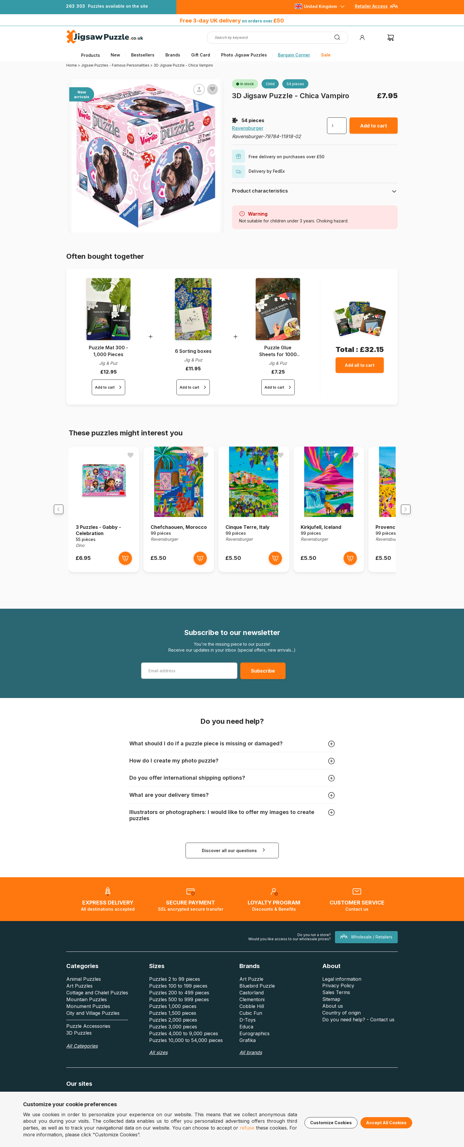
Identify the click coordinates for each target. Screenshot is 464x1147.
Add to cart (373, 126)
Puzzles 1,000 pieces (172, 1017)
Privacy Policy (338, 996)
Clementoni (252, 1010)
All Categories (82, 1056)
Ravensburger (247, 128)
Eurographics (254, 1044)
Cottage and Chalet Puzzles (97, 1003)
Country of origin (341, 1023)
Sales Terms (336, 1003)
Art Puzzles (79, 996)
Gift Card (200, 54)
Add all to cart (359, 365)
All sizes (158, 1063)
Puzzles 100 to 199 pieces (178, 996)
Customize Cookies (331, 1122)
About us (332, 1016)
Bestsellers (142, 54)
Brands (172, 54)
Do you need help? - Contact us (358, 1030)
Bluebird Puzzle (257, 996)
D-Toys (247, 1030)
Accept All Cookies (386, 1122)
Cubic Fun (250, 1023)
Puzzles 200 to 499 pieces (179, 1003)
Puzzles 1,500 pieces (172, 1023)
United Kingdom (320, 6)
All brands (250, 1063)
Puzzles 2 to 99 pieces (174, 989)
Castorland (251, 1003)
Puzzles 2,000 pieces (173, 1030)
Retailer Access (371, 6)
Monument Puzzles (88, 1017)
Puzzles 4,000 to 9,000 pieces (183, 1044)
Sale (326, 54)
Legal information (341, 989)
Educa (246, 1037)
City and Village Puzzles (93, 1023)
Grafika (247, 1051)
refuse (247, 1128)
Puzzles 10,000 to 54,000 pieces (186, 1051)
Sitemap (331, 1009)
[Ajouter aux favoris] (212, 89)
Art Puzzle (251, 989)
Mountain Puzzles (86, 1010)
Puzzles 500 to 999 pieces (179, 1010)
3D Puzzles (79, 1043)
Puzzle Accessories (88, 1036)
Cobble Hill (251, 1017)
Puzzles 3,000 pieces (173, 1037)
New (115, 54)
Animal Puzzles (83, 989)
